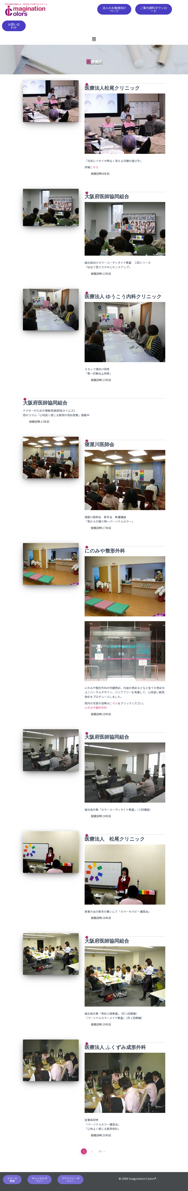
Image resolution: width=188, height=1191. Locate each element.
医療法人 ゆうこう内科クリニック (123, 296)
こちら (94, 167)
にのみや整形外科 (105, 550)
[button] (114, 9)
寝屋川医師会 (99, 444)
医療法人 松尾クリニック (115, 839)
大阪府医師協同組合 (107, 196)
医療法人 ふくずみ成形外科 (115, 1047)
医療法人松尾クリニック (112, 88)
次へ (100, 1151)
